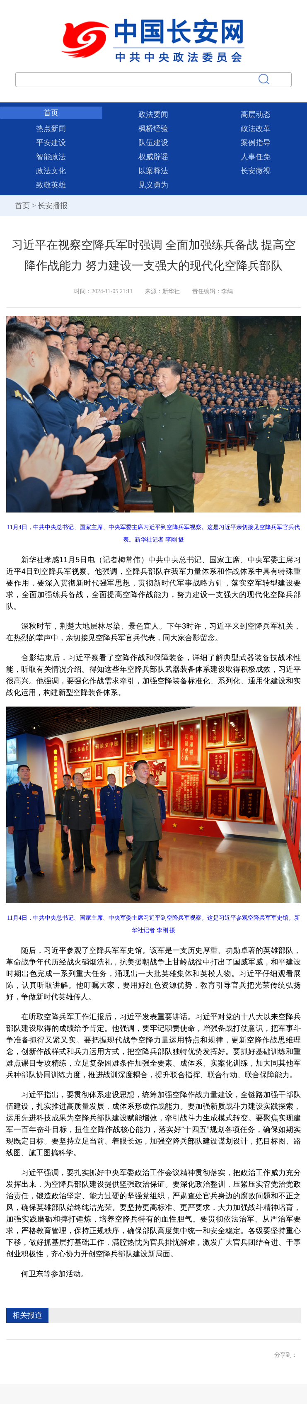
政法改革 (256, 128)
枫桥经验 (153, 128)
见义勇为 (153, 185)
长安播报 (53, 206)
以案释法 (153, 171)
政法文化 (51, 171)
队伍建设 (153, 142)
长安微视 (256, 171)
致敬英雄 (51, 185)
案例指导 (256, 142)
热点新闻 (51, 128)
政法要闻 (153, 114)
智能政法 (51, 157)
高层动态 (256, 114)
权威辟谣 (153, 157)
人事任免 (256, 157)
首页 (51, 113)
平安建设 (51, 142)
